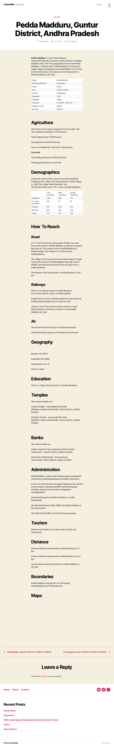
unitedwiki (45, 41)
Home (99, 4)
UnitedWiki (9, 4)
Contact (25, 689)
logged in (44, 676)
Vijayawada (9, 715)
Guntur (7, 724)
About (15, 689)
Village (57, 17)
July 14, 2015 (57, 41)
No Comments (72, 41)
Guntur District (10, 729)
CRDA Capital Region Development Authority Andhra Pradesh (31, 720)
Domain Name (10, 711)
